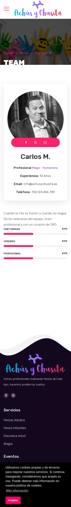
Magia (8, 444)
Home (10, 53)
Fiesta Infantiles (15, 428)
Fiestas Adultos (14, 420)
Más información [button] (17, 490)
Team (24, 53)
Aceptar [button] (13, 500)
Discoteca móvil (15, 436)
